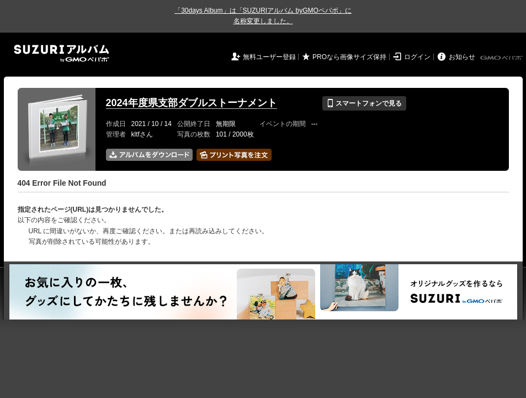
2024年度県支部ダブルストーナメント (191, 102)
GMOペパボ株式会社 (502, 58)
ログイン (417, 57)
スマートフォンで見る (364, 103)
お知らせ (462, 57)
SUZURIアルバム (61, 53)
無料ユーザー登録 (269, 57)
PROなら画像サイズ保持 (349, 57)
